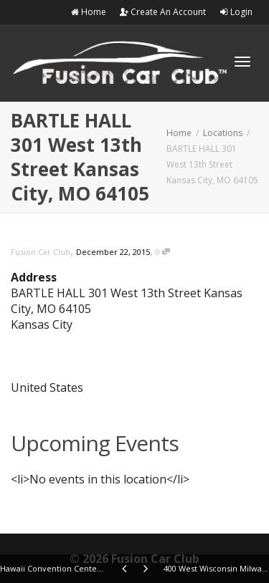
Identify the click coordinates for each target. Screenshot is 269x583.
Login (236, 12)
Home (88, 12)
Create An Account (163, 12)
